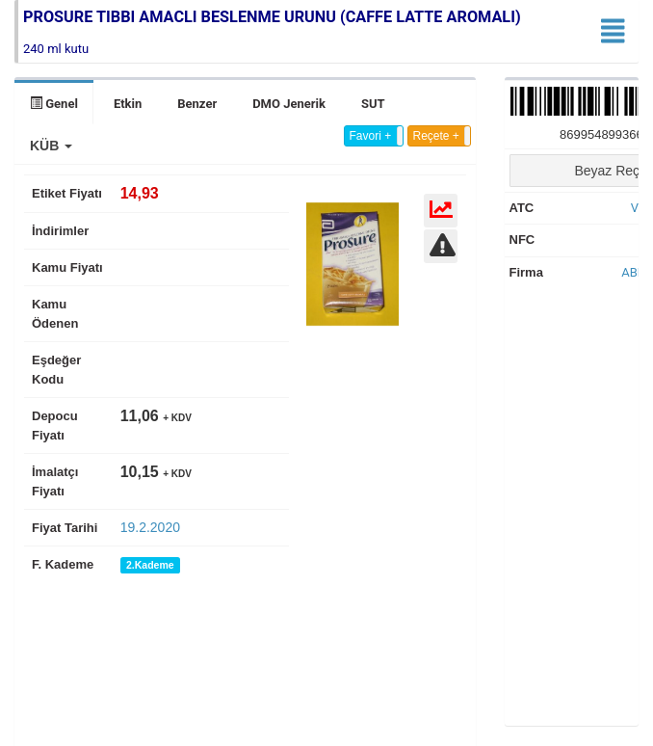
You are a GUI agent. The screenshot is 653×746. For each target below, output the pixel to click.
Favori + (371, 136)
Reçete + (436, 136)
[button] (51, 145)
